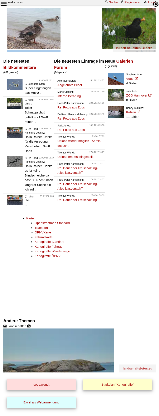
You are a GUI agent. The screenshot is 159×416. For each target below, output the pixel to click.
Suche (112, 2)
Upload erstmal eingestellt (75, 156)
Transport (41, 227)
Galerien (124, 61)
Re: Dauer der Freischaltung (77, 200)
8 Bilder (131, 95)
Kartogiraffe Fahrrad (49, 246)
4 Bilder (131, 79)
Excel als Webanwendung (41, 402)
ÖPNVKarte (43, 232)
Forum (60, 67)
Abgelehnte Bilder (69, 85)
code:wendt (41, 384)
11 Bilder (131, 112)
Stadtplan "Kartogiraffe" (117, 384)
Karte (30, 218)
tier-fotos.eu (15, 2)
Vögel (130, 78)
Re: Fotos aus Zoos (71, 107)
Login (150, 2)
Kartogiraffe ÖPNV (48, 256)
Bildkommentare (19, 67)
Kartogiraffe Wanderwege (52, 251)
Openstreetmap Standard (52, 223)
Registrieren (131, 2)
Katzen (131, 112)
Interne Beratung (69, 96)
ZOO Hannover (137, 95)
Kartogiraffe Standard (49, 241)
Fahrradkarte (44, 237)
